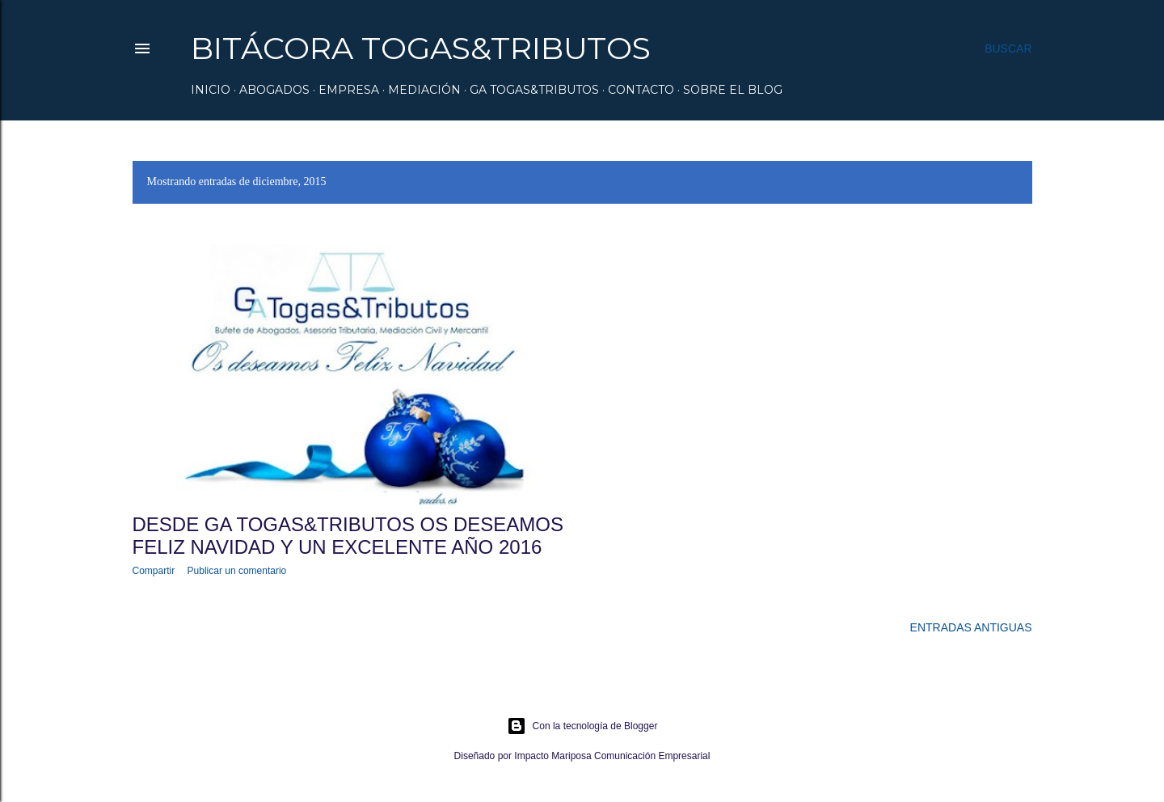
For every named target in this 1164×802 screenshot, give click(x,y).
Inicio (210, 89)
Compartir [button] (154, 570)
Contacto (641, 89)
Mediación (424, 89)
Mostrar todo (972, 181)
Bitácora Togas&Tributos (421, 48)
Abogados (274, 89)
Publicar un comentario (237, 570)
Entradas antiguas (971, 627)
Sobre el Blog (732, 89)
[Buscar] (1008, 48)
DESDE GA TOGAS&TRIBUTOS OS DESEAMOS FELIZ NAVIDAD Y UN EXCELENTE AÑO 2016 (348, 535)
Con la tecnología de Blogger (582, 726)
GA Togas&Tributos (534, 89)
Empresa (348, 89)
